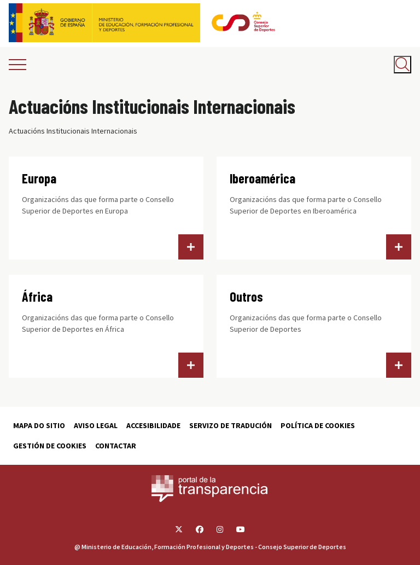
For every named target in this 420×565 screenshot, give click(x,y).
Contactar (115, 446)
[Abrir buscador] (402, 64)
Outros (246, 296)
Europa (39, 178)
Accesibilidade (153, 425)
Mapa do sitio (39, 425)
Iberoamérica (262, 178)
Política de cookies (318, 425)
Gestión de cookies (49, 446)
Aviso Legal (96, 425)
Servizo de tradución (230, 425)
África (37, 296)
